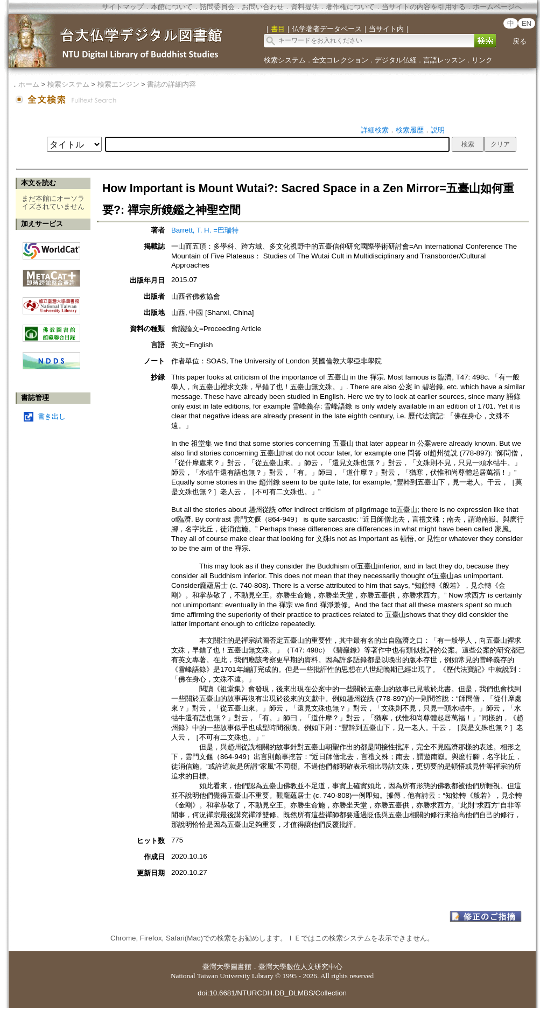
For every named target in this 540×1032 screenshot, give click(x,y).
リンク (482, 60)
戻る (520, 41)
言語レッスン (444, 60)
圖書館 (240, 967)
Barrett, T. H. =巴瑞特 (205, 230)
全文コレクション (340, 60)
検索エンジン (118, 84)
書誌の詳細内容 (171, 84)
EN (527, 23)
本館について (172, 7)
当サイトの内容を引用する (424, 7)
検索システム (285, 60)
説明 (438, 130)
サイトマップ (123, 7)
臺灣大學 (216, 967)
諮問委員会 (217, 7)
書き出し (52, 416)
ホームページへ (497, 7)
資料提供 (305, 7)
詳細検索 (375, 130)
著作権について (350, 7)
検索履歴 (410, 130)
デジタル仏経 (396, 60)
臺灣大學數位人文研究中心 (300, 967)
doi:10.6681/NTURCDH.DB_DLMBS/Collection (272, 993)
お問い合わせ (263, 7)
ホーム (28, 84)
